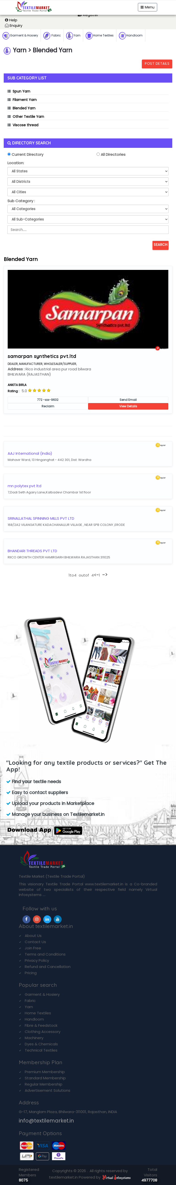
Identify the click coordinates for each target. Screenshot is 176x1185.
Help (13, 20)
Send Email (128, 400)
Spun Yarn (21, 91)
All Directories (113, 154)
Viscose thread (25, 125)
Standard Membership (45, 1078)
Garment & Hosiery (20, 35)
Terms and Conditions (45, 954)
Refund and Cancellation (48, 966)
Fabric (52, 35)
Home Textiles (100, 35)
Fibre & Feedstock (41, 1025)
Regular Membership (43, 1084)
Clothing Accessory (42, 1031)
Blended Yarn (24, 108)
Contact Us (35, 941)
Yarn (73, 35)
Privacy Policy (37, 960)
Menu (147, 7)
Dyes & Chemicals (41, 1044)
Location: (15, 162)
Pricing (31, 972)
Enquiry (16, 25)
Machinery (34, 1037)
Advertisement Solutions (47, 1090)
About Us (33, 935)
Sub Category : (21, 200)
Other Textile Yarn (28, 116)
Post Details (157, 63)
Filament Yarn (25, 99)
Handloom (131, 35)
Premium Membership (45, 1071)
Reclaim (48, 406)
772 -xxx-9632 (47, 400)
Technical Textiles (41, 1050)
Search (160, 244)
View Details (128, 406)
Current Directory (27, 154)
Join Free (33, 948)
